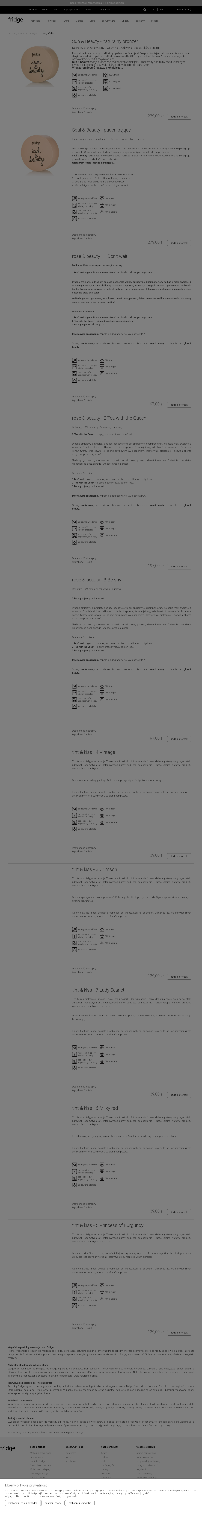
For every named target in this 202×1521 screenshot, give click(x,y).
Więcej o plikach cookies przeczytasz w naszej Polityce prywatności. (42, 1496)
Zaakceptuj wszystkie (79, 1503)
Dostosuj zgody (53, 1503)
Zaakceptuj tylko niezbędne (22, 1503)
